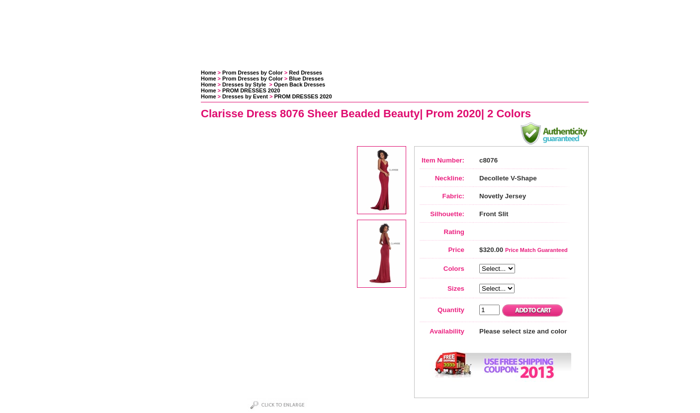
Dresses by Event (245, 96)
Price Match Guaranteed (536, 250)
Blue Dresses (306, 79)
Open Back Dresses (299, 84)
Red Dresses (305, 73)
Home (208, 73)
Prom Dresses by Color (252, 73)
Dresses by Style (244, 84)
